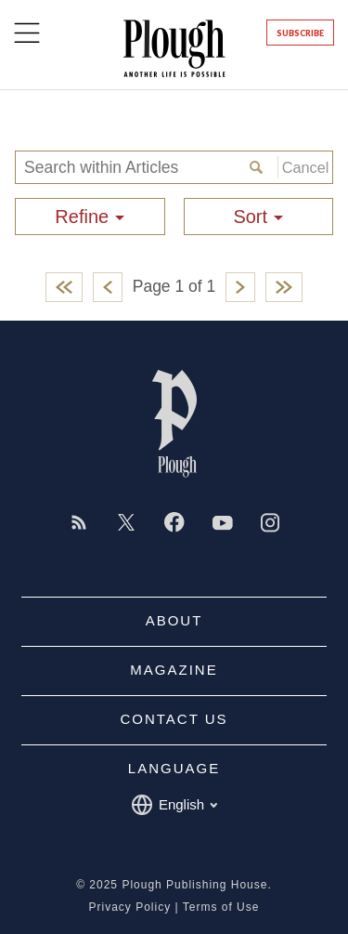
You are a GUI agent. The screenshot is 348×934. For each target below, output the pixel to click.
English (174, 805)
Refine (82, 216)
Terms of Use (221, 907)
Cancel (303, 167)
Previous (107, 287)
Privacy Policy (130, 907)
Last (284, 287)
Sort (250, 216)
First (64, 287)
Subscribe (300, 33)
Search (258, 167)
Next (240, 287)
